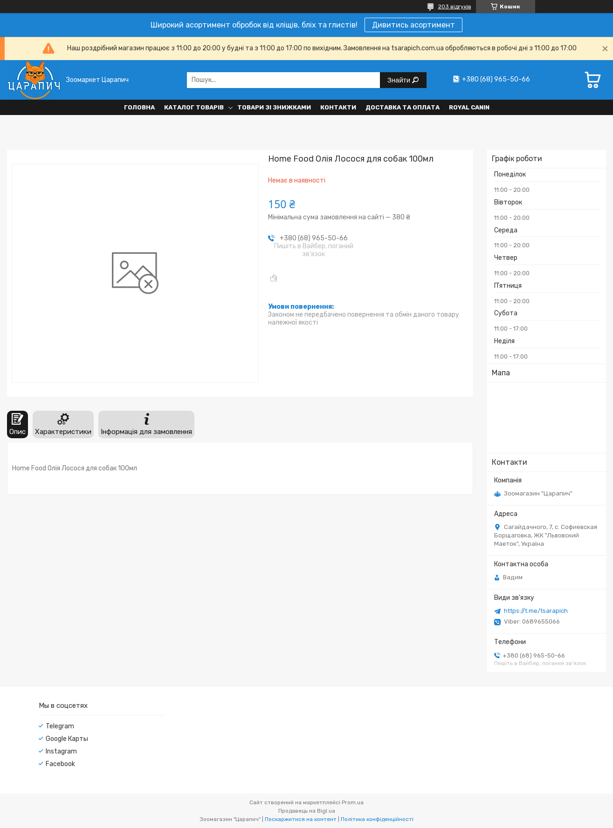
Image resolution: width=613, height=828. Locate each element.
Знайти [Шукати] (399, 80)
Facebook (60, 764)
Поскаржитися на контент (301, 819)
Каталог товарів (194, 107)
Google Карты (67, 739)
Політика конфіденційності (377, 819)
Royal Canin (469, 107)
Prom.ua (353, 802)
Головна (139, 107)
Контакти (338, 107)
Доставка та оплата (402, 107)
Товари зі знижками (274, 107)
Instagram (61, 751)
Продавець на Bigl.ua (306, 811)
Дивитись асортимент (413, 24)
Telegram (60, 726)
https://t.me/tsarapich (536, 610)
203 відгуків (454, 6)
